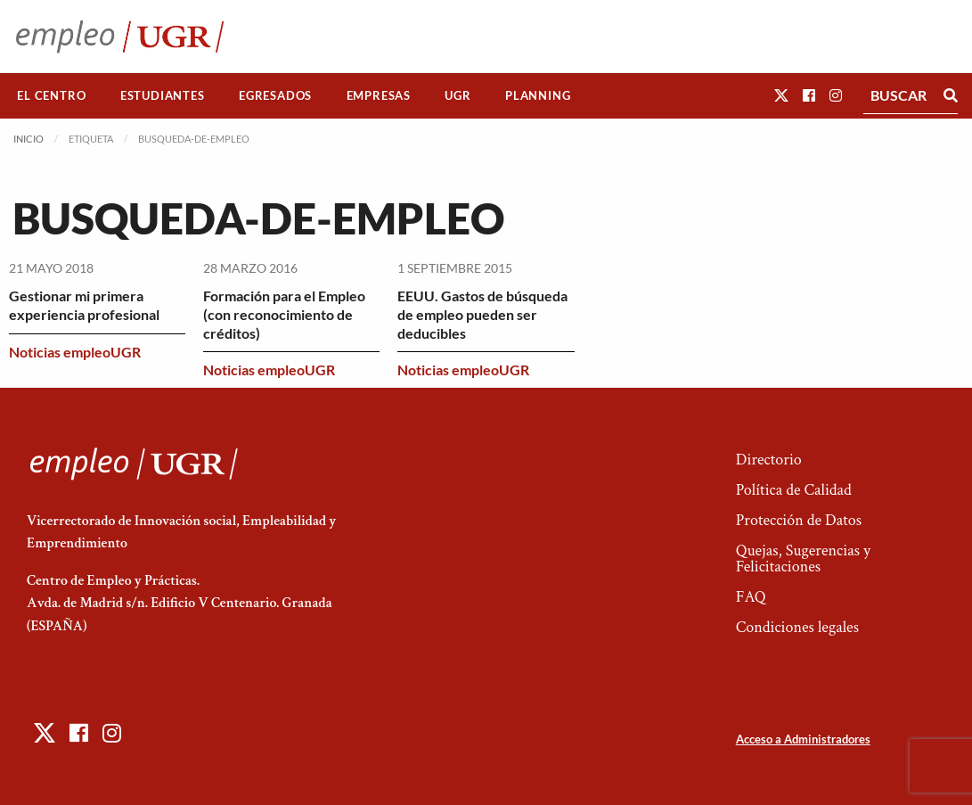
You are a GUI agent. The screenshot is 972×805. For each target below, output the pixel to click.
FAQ (751, 597)
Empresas (379, 95)
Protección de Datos (799, 520)
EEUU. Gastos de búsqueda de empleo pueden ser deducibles (482, 314)
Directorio (769, 459)
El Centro (51, 95)
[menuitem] (51, 96)
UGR (457, 95)
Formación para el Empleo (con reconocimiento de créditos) (284, 314)
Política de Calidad (794, 490)
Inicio (28, 138)
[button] (781, 95)
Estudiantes (162, 95)
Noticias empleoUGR (75, 351)
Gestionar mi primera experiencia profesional (84, 305)
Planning (537, 95)
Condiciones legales (797, 627)
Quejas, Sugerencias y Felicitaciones (803, 558)
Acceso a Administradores (803, 739)
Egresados (275, 95)
